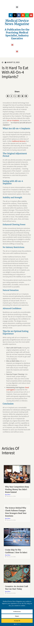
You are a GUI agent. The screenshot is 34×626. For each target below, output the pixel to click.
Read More (7, 494)
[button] (17, 7)
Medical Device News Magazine (17, 22)
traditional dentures (19, 141)
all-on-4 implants (13, 120)
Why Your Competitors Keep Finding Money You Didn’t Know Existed (17, 489)
